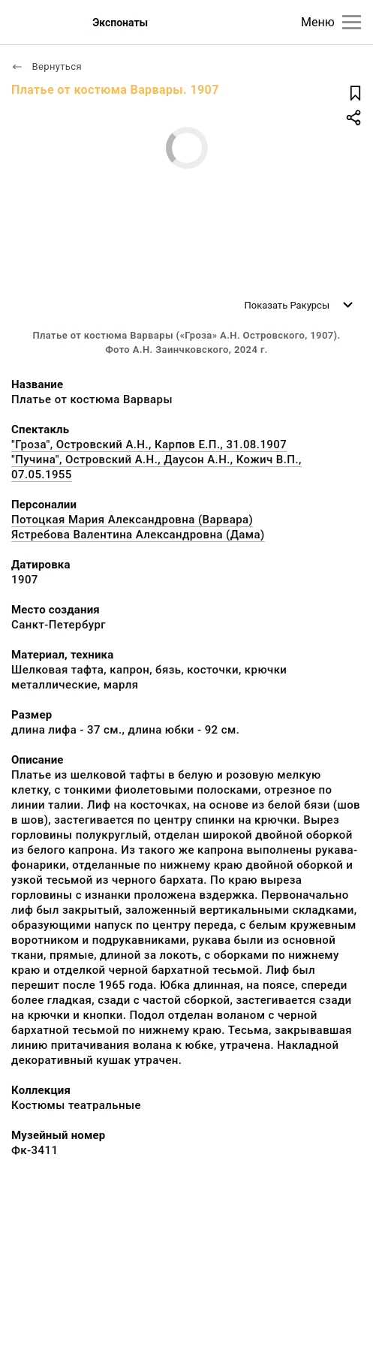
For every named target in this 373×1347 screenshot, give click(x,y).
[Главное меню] (351, 22)
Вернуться (46, 66)
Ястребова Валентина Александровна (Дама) (138, 534)
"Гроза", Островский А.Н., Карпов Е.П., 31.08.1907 (149, 444)
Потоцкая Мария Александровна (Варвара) (132, 519)
